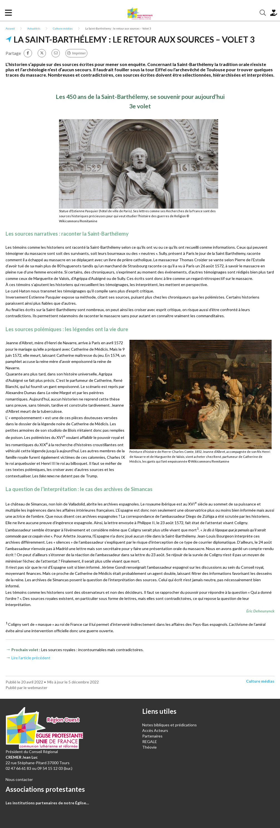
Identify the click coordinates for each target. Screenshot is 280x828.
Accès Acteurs (155, 730)
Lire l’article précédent (30, 657)
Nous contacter (19, 779)
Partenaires (152, 736)
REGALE (149, 741)
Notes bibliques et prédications (169, 724)
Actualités (33, 28)
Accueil (10, 28)
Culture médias (63, 28)
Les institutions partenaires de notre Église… (47, 802)
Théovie (149, 747)
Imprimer (79, 53)
